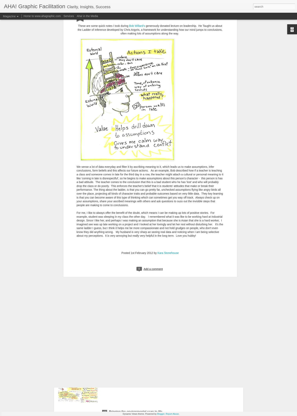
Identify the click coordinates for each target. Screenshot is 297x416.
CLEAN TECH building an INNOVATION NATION (143, 322)
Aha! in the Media (87, 16)
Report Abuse (172, 414)
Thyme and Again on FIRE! (128, 278)
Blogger (160, 414)
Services (69, 16)
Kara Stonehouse (168, 174)
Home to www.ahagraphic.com (42, 16)
